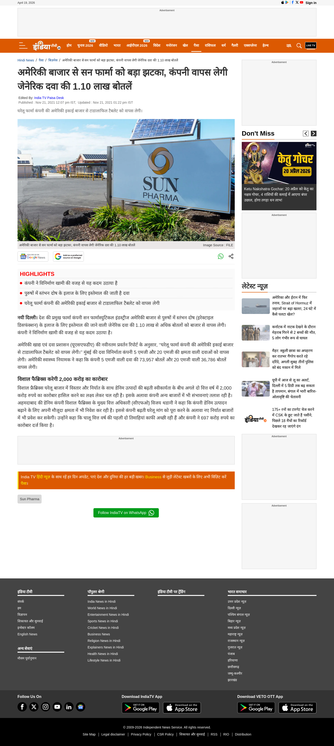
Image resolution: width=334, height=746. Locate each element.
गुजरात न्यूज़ (235, 647)
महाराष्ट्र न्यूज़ (235, 634)
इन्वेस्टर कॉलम (26, 628)
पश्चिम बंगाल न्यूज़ (239, 614)
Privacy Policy (141, 734)
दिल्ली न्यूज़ (234, 608)
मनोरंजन (171, 45)
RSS (214, 734)
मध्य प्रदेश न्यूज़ (236, 628)
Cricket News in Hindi (103, 628)
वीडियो (103, 45)
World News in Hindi (102, 608)
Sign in (311, 3)
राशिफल (210, 45)
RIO (226, 734)
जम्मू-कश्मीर (235, 673)
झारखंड (232, 680)
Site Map (89, 734)
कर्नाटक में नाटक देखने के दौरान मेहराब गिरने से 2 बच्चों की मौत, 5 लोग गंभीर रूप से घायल (294, 332)
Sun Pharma (29, 499)
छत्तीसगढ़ (233, 667)
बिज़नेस (52, 60)
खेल (185, 45)
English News (27, 634)
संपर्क (21, 601)
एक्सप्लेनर (250, 45)
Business (153, 477)
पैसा (196, 45)
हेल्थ (266, 45)
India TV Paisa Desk (49, 98)
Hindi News (26, 60)
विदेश (156, 45)
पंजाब (231, 654)
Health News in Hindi (103, 654)
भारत (117, 45)
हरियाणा (233, 660)
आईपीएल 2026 (137, 45)
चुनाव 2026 (85, 45)
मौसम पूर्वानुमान (27, 658)
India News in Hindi (102, 601)
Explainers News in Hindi (106, 647)
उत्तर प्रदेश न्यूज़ (237, 601)
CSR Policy (165, 734)
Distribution (243, 734)
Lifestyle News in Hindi (104, 660)
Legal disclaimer (113, 734)
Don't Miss (258, 133)
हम (19, 608)
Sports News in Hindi (103, 621)
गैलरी (234, 45)
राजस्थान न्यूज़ (236, 641)
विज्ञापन (22, 614)
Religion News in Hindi (104, 641)
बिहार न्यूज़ (234, 621)
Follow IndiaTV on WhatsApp (126, 513)
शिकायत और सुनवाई (30, 621)
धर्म (223, 45)
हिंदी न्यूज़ (43, 477)
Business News (99, 634)
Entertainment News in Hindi (108, 614)
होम (69, 45)
